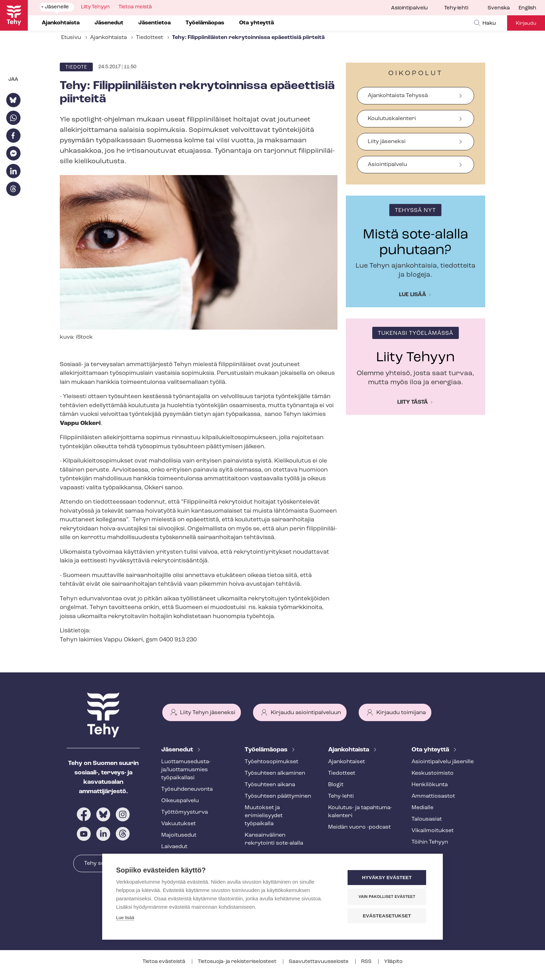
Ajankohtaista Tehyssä (398, 95)
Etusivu (71, 37)
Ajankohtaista (108, 37)
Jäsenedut (177, 750)
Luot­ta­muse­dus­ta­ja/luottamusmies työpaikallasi (186, 770)
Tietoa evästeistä (164, 961)
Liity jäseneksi (387, 141)
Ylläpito (393, 961)
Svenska (499, 8)
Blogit (335, 785)
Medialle (422, 808)
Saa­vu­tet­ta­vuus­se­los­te (319, 961)
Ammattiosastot (433, 796)
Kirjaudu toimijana (401, 713)
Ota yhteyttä (431, 750)
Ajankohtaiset (346, 762)
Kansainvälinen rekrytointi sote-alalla (274, 839)
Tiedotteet (149, 37)
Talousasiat (427, 819)
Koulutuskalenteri (392, 118)
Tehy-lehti (456, 8)
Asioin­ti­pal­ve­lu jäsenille (443, 762)
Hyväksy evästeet (387, 877)
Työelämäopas (267, 750)
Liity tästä (412, 402)
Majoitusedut (178, 835)
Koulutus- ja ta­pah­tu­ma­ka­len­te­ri (360, 812)
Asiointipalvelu (409, 8)
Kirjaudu (526, 23)
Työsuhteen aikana (270, 785)
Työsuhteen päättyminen (278, 796)
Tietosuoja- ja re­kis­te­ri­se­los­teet (237, 961)
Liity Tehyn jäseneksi (207, 713)
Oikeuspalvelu (180, 801)
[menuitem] (503, 8)
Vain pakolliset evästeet (387, 896)
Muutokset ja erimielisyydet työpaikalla (264, 816)
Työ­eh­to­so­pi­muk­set (271, 762)
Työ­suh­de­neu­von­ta (187, 789)
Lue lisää (412, 295)
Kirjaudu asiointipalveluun (306, 713)
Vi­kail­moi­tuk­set (433, 831)
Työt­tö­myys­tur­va (184, 812)
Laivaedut (174, 847)
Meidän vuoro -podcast (359, 827)
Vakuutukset (178, 824)
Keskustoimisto (433, 773)
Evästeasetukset (387, 915)
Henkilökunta (430, 785)
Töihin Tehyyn (430, 842)
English (527, 8)
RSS (367, 961)
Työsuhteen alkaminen (275, 773)
